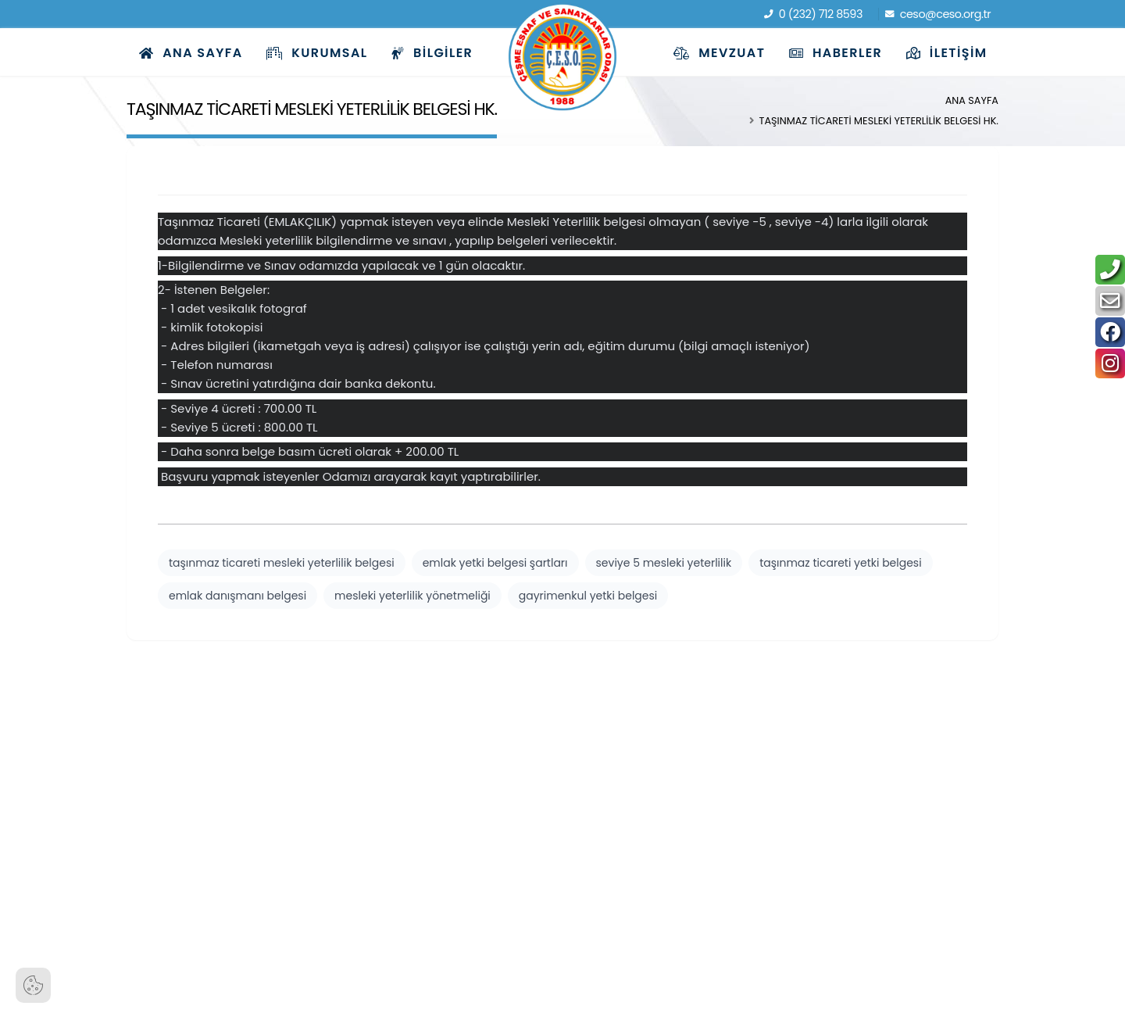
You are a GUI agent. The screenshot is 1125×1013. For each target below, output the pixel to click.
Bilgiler (432, 53)
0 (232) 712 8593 (813, 14)
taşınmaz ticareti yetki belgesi (840, 563)
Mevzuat (719, 53)
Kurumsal (316, 53)
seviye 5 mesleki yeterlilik (664, 563)
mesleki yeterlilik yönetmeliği (412, 595)
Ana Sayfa (190, 53)
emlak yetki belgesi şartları (495, 563)
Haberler (835, 53)
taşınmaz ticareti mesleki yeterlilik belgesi (282, 563)
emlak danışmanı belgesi (237, 595)
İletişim (947, 53)
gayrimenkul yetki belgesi (588, 595)
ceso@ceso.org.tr (938, 14)
